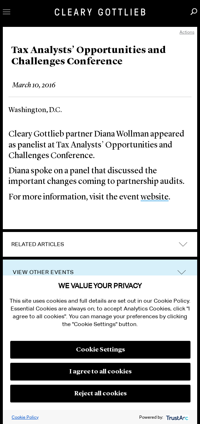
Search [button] (193, 11)
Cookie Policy (25, 417)
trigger (181, 272)
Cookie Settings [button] (100, 350)
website (155, 197)
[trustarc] (176, 417)
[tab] (100, 244)
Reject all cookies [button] (100, 393)
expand (183, 244)
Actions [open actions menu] (187, 32)
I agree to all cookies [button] (100, 371)
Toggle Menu (6, 12)
